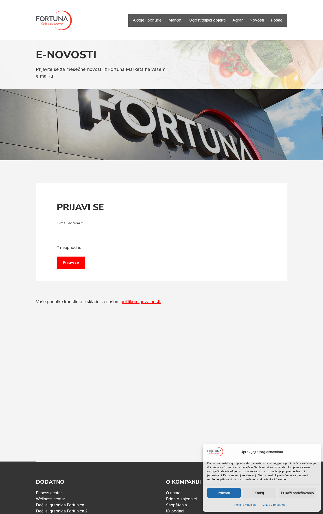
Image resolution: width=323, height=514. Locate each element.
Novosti (256, 20)
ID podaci (175, 511)
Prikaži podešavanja (297, 493)
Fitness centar (49, 492)
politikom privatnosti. (141, 301)
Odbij (259, 493)
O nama (173, 492)
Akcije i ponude (147, 20)
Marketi (175, 20)
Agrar (237, 20)
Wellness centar (50, 499)
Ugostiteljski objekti (207, 20)
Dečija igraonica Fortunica (60, 505)
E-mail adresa (70, 223)
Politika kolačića (245, 504)
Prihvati (224, 493)
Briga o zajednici (181, 499)
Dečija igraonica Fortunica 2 (62, 511)
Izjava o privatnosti (274, 504)
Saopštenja (176, 505)
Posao (277, 20)
